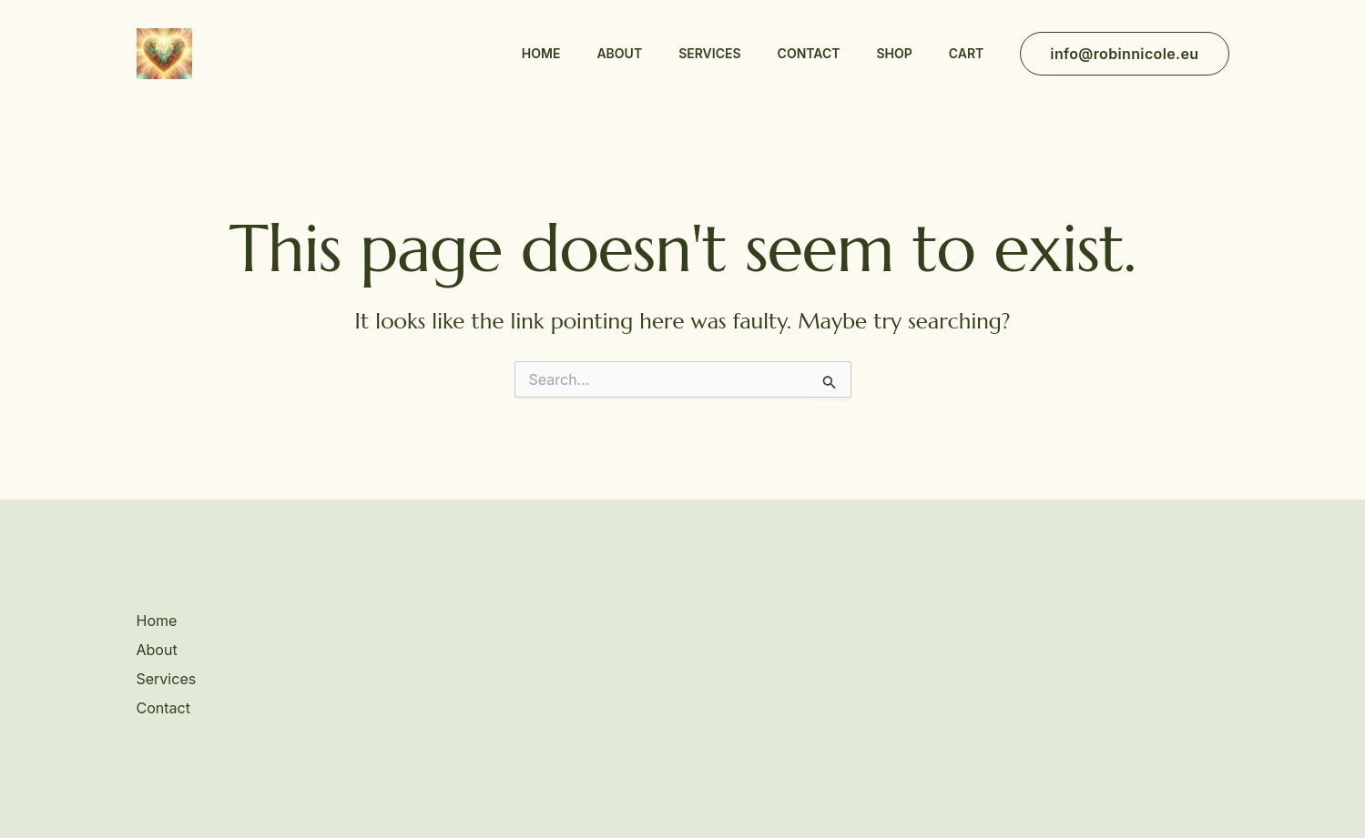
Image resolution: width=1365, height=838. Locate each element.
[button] (1124, 54)
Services (709, 53)
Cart (966, 53)
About (619, 53)
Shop (894, 53)
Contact (809, 53)
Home (541, 53)
